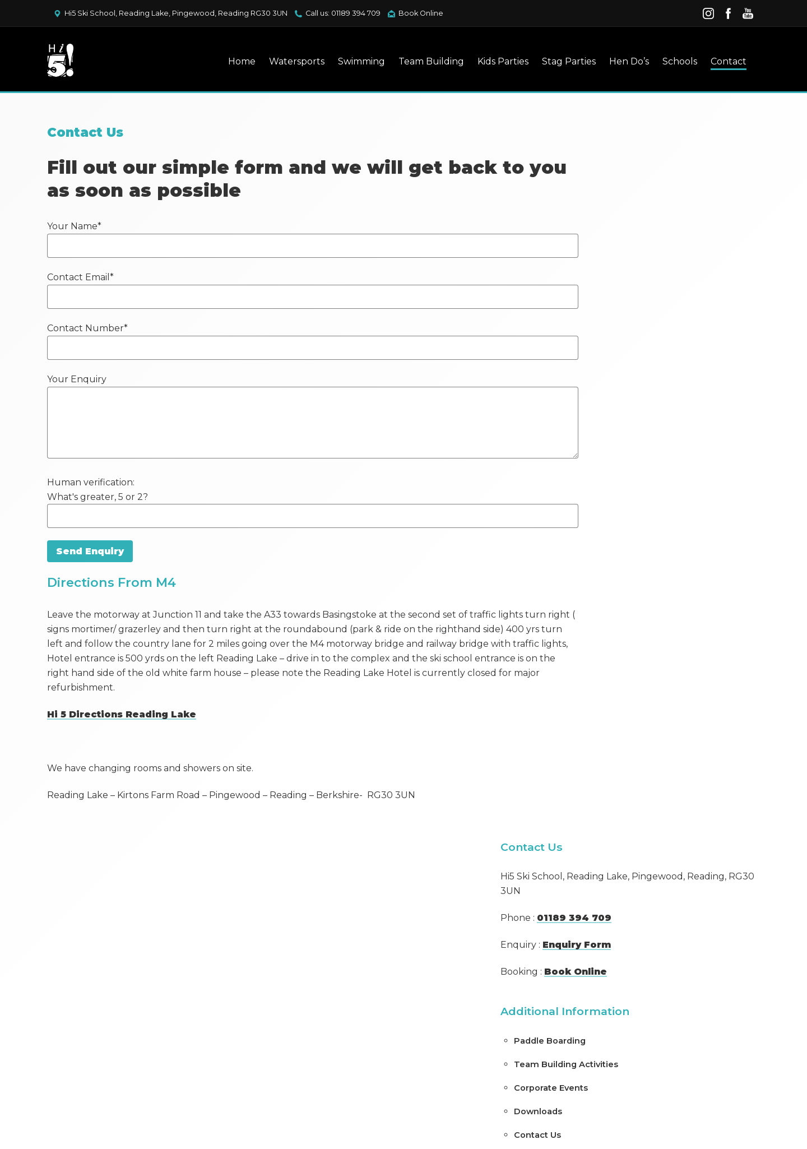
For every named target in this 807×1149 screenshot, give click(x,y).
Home (235, 62)
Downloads (615, 404)
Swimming (354, 62)
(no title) (610, 610)
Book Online (420, 13)
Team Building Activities (643, 357)
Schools (673, 62)
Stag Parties (562, 62)
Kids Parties (496, 62)
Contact (722, 62)
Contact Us (615, 428)
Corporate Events (629, 381)
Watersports (290, 62)
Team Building (424, 62)
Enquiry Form (654, 237)
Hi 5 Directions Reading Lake (128, 722)
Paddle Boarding (627, 333)
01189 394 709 (652, 210)
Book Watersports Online (451, 960)
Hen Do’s (622, 62)
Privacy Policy (326, 1062)
